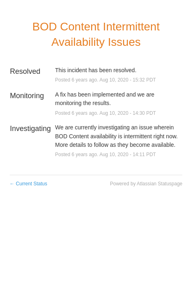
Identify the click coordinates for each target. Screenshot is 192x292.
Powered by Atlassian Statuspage (146, 184)
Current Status (28, 184)
